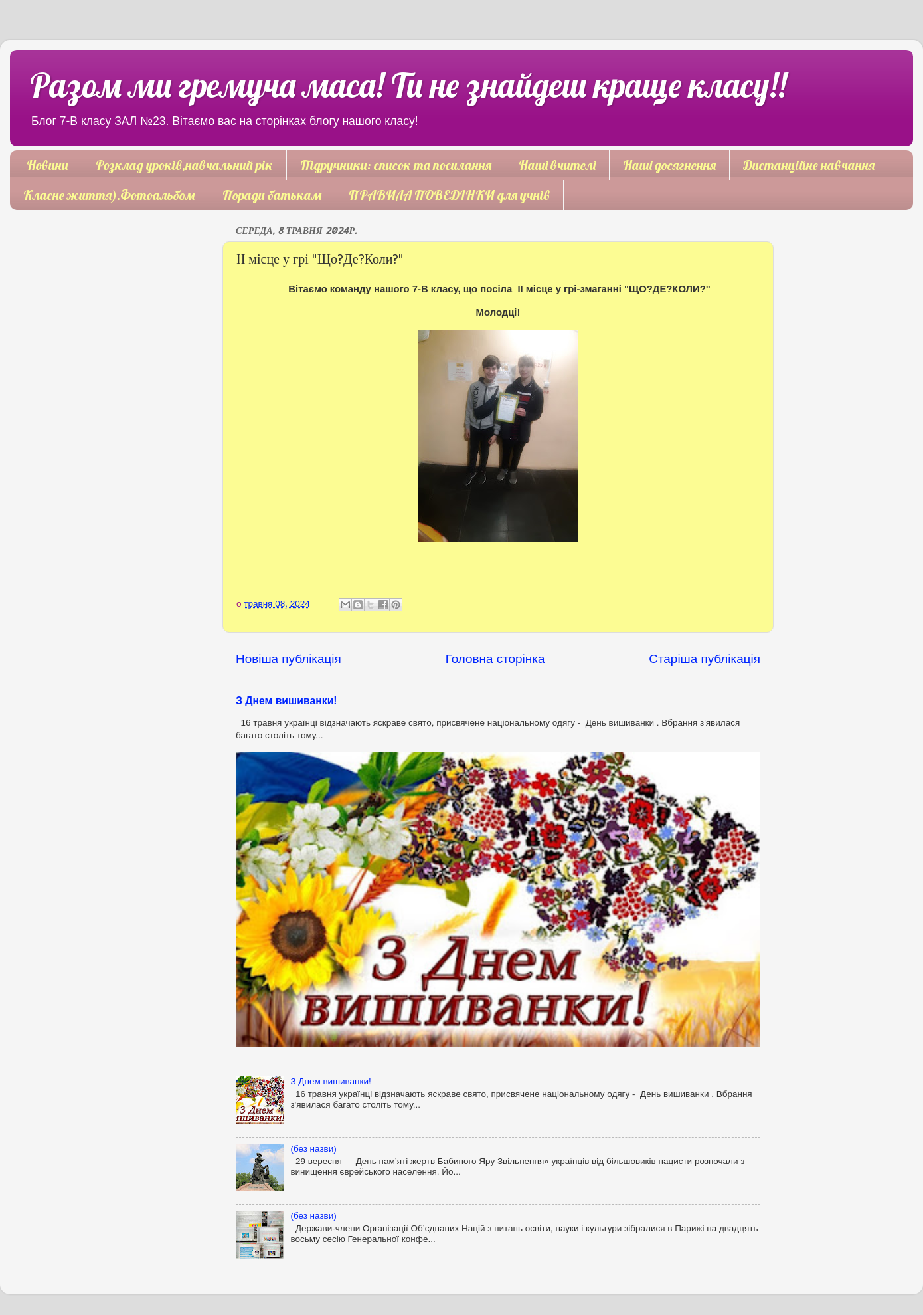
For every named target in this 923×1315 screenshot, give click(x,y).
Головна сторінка (495, 659)
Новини (47, 165)
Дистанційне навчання (809, 165)
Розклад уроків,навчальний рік (184, 165)
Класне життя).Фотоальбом (109, 195)
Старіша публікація (704, 659)
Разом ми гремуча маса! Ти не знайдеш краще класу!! (408, 85)
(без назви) (313, 1149)
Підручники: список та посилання (395, 165)
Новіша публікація (288, 659)
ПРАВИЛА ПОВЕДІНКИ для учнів (449, 195)
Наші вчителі (557, 165)
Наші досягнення (669, 165)
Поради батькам (271, 195)
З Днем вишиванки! (286, 700)
